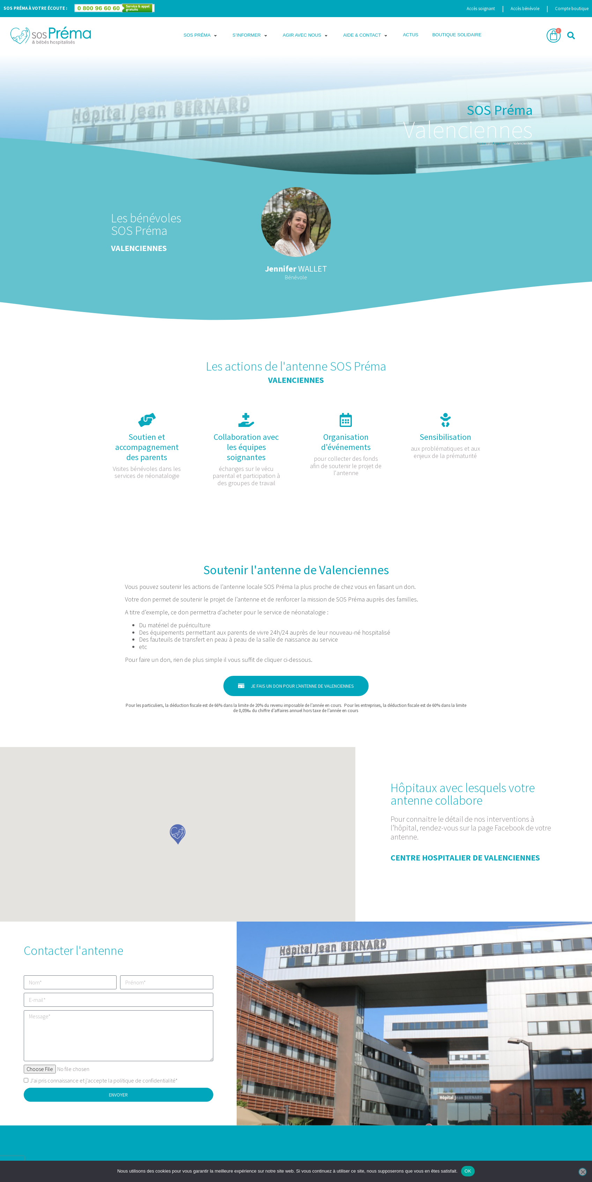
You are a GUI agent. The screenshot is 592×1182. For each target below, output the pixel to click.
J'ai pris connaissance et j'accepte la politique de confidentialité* (104, 1080)
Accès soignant (481, 9)
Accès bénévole (525, 9)
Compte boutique (572, 9)
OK (468, 1171)
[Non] (582, 1172)
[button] (201, 35)
